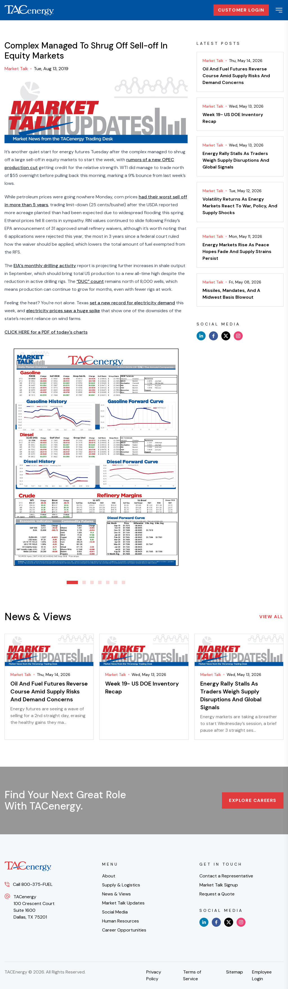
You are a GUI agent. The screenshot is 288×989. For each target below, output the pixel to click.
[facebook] (213, 335)
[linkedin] (201, 335)
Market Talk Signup (218, 885)
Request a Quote (217, 894)
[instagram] (238, 335)
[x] (225, 335)
